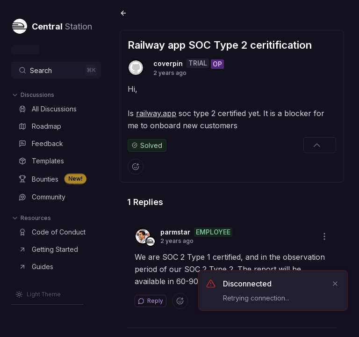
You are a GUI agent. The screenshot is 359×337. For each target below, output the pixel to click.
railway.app (156, 113)
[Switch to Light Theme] (38, 294)
